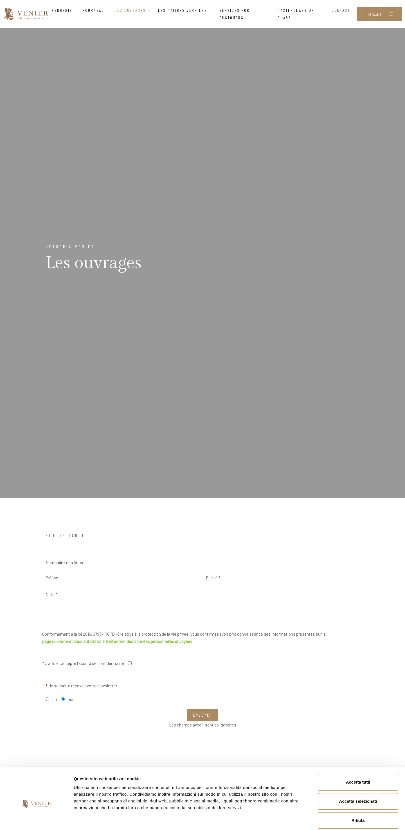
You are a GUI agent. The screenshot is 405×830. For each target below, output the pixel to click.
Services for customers (234, 14)
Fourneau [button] (95, 10)
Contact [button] (342, 10)
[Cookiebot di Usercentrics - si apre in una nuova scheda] (36, 819)
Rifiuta (358, 792)
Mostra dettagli (296, 818)
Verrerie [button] (63, 10)
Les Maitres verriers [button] (185, 10)
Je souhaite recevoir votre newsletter (81, 685)
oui (55, 699)
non (71, 699)
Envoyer (202, 714)
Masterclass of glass (296, 14)
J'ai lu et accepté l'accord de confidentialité (83, 663)
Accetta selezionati (358, 773)
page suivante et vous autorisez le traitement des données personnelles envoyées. (117, 641)
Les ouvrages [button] (133, 10)
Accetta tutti (358, 754)
